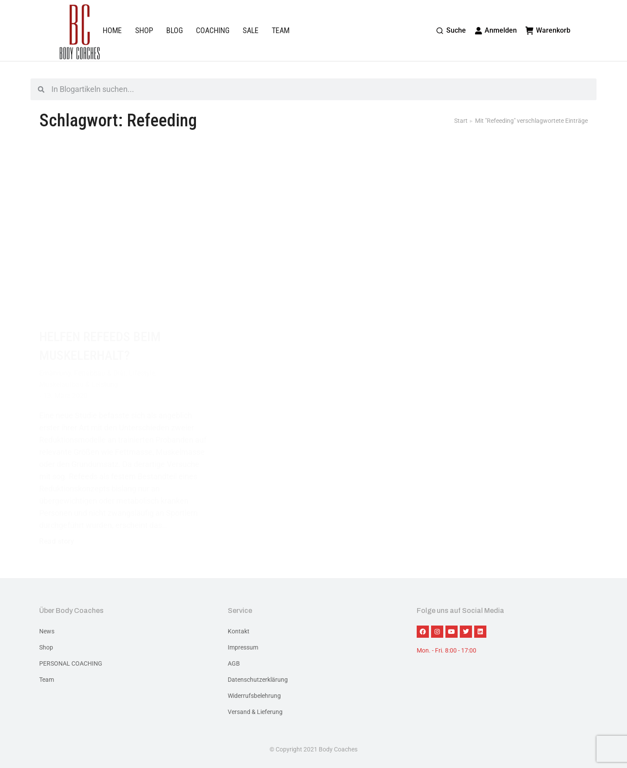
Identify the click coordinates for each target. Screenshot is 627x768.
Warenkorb (548, 30)
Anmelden (496, 30)
